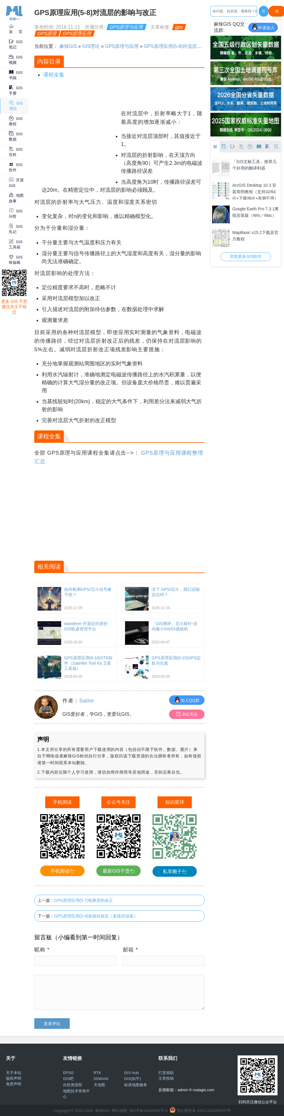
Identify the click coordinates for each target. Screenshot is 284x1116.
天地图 (99, 1085)
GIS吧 (68, 1078)
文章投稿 (166, 1078)
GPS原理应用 (77, 33)
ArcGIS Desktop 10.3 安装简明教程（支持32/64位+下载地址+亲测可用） (255, 191)
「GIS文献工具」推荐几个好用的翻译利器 (254, 164)
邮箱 (130, 950)
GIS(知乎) (132, 1078)
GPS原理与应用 (126, 27)
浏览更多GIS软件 (246, 256)
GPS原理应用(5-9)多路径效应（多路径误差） (96, 916)
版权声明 (13, 1078)
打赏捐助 (166, 1073)
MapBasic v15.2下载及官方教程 (255, 235)
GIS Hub (131, 1073)
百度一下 (263, 13)
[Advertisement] (76, 146)
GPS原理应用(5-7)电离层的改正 (83, 900)
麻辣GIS (68, 46)
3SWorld (101, 1078)
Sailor (86, 701)
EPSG (68, 1073)
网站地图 (119, 1110)
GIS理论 (91, 46)
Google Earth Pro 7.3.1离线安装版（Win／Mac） (255, 212)
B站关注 (186, 714)
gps (179, 27)
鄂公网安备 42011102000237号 (204, 1110)
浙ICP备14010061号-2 (148, 1110)
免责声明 (13, 1084)
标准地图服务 (135, 1085)
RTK (97, 1073)
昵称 (42, 950)
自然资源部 (72, 1085)
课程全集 (53, 75)
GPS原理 (47, 33)
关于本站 (13, 1073)
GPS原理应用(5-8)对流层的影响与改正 (184, 46)
